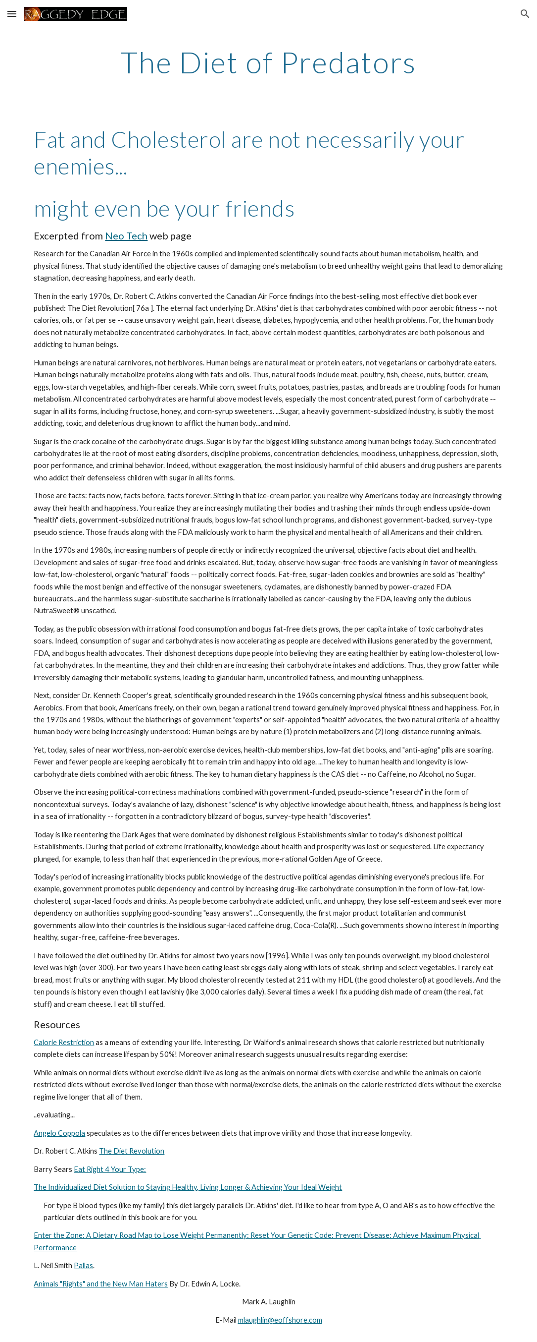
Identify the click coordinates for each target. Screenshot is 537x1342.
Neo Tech (126, 235)
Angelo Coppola (59, 1133)
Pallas (83, 1265)
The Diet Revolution (131, 1151)
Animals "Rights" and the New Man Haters (101, 1284)
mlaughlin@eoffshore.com (280, 1320)
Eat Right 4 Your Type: (110, 1169)
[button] (12, 13)
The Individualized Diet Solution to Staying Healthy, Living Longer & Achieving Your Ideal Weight (188, 1187)
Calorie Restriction (64, 1042)
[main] (268, 62)
